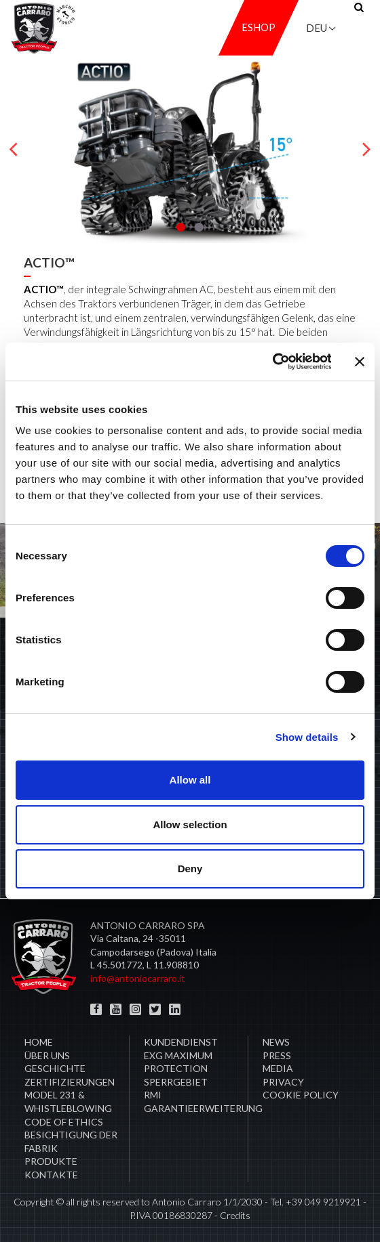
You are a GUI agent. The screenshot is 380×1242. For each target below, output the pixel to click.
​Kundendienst (181, 1042)
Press (277, 1055)
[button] (180, 227)
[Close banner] (359, 361)
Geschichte (55, 1068)
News (276, 1042)
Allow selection (190, 824)
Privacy (283, 1082)
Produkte (50, 1161)
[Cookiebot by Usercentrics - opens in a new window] (271, 361)
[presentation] (13, 149)
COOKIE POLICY (301, 1094)
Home (38, 1042)
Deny (190, 868)
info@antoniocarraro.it (137, 978)
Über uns (47, 1055)
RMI (153, 1094)
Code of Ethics (63, 1122)
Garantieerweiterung (203, 1108)
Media (278, 1068)
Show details (307, 737)
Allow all (190, 780)
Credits (235, 1215)
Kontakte (51, 1174)
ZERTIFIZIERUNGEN (69, 1082)
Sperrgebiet (176, 1082)
